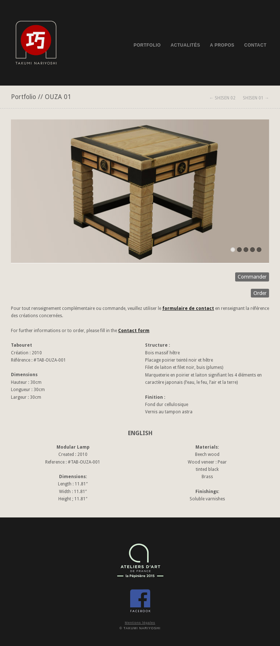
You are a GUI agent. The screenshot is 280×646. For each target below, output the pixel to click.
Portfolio (23, 97)
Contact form (133, 330)
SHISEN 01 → (256, 98)
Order (260, 293)
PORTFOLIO (147, 45)
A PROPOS (222, 45)
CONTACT (255, 45)
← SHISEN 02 (222, 98)
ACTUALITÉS (185, 45)
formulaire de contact (188, 308)
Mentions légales (140, 623)
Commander (252, 277)
